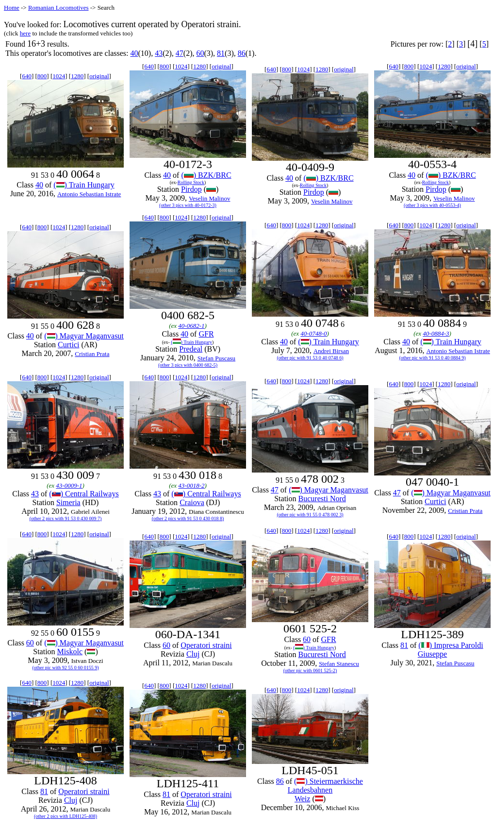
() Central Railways (83, 494)
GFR (206, 334)
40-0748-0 (313, 333)
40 (134, 53)
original (99, 76)
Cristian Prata (92, 353)
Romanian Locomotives (58, 7)
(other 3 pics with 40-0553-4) (432, 205)
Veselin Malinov (210, 198)
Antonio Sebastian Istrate (89, 194)
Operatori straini (206, 645)
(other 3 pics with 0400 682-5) (187, 365)
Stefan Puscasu (216, 358)
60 (200, 53)
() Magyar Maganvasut (84, 336)
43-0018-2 (191, 485)
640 (27, 76)
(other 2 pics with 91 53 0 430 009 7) (66, 518)
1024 (58, 76)
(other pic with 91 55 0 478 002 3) (310, 514)
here (25, 33)
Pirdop (191, 189)
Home (11, 7)
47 (179, 53)
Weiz (302, 799)
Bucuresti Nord (322, 498)
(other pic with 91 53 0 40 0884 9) (432, 357)
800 (42, 76)
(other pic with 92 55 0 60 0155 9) (65, 667)
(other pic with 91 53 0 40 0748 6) (310, 357)
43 (159, 53)
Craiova (192, 502)
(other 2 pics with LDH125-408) (65, 816)
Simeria (68, 502)
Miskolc (69, 651)
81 (221, 53)
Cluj (193, 654)
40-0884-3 (436, 333)
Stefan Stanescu (339, 663)
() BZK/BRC (206, 175)
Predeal (190, 349)
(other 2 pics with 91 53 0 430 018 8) (188, 518)
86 (242, 53)
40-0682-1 (191, 325)
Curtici (68, 344)
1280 (77, 76)
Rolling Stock (191, 182)
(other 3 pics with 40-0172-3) (187, 205)
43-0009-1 (69, 485)
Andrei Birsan (331, 351)
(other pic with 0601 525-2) (310, 670)
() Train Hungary (83, 185)
